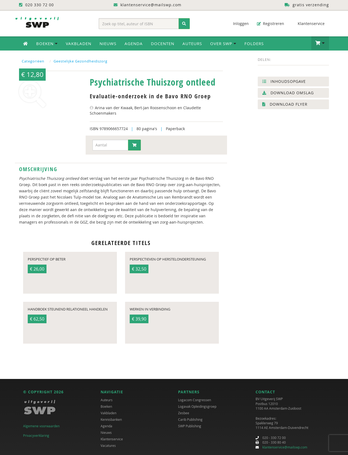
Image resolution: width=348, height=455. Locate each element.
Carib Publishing (190, 419)
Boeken (106, 406)
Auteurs (192, 43)
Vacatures (108, 445)
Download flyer (284, 104)
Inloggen (238, 23)
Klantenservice (308, 23)
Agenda (134, 43)
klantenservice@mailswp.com (284, 447)
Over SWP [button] (223, 43)
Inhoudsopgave (284, 81)
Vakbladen (78, 43)
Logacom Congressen (194, 400)
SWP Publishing (189, 426)
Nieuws (108, 43)
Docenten (162, 43)
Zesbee (183, 413)
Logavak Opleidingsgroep (197, 406)
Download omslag (288, 92)
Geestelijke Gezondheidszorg (80, 61)
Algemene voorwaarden (41, 426)
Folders (254, 43)
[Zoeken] (184, 23)
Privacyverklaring (36, 435)
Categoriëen (33, 61)
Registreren (270, 23)
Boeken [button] (47, 43)
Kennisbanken (111, 419)
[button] (320, 43)
